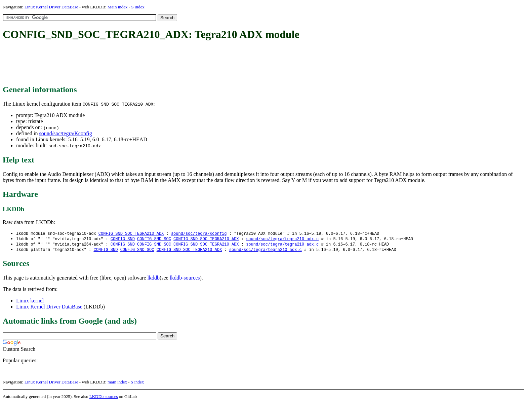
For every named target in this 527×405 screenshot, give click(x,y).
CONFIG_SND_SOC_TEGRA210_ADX (131, 233)
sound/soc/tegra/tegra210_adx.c (282, 239)
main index (117, 383)
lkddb (154, 279)
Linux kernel (30, 302)
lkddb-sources (185, 279)
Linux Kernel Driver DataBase (51, 6)
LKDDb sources (103, 397)
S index (137, 6)
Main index (118, 6)
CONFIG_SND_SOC (154, 239)
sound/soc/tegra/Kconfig (65, 133)
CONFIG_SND (123, 239)
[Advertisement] (125, 63)
